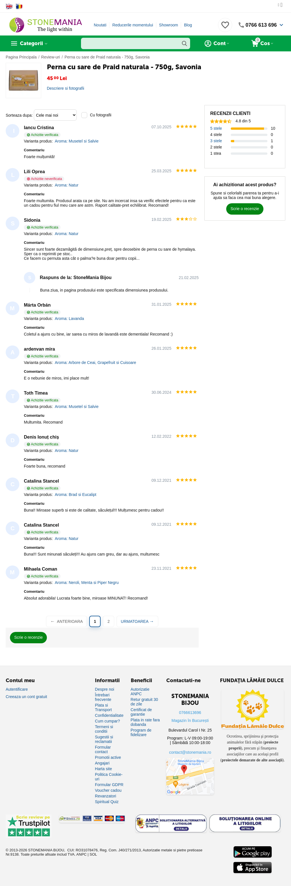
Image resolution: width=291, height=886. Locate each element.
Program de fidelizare (141, 732)
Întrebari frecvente (103, 697)
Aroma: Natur (66, 185)
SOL (93, 854)
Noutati (100, 25)
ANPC (81, 854)
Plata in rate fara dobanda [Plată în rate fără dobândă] (145, 722)
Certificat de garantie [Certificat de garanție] (141, 712)
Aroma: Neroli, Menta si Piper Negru (87, 582)
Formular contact (103, 749)
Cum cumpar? (107, 721)
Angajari (102, 763)
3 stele (216, 141)
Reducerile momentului (132, 25)
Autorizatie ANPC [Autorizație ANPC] (140, 691)
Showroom (168, 25)
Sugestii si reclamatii (104, 739)
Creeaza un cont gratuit (26, 696)
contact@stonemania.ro (190, 752)
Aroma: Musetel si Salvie (77, 141)
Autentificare (17, 689)
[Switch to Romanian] (19, 6)
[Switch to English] (9, 6)
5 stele (216, 128)
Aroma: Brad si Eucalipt (75, 494)
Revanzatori (105, 796)
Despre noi (104, 689)
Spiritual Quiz (107, 801)
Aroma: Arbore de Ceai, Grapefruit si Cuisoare (95, 362)
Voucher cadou (108, 790)
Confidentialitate (109, 715)
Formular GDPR (109, 784)
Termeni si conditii (104, 729)
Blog (188, 25)
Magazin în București (190, 720)
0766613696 (190, 712)
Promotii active (108, 757)
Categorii (31, 43)
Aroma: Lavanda (69, 318)
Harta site (103, 768)
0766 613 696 (261, 25)
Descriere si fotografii (65, 88)
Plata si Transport (103, 707)
